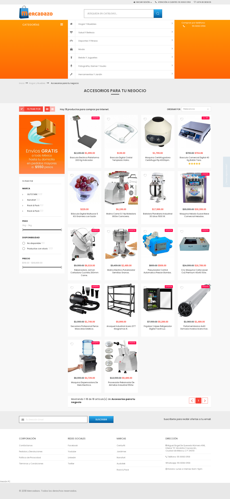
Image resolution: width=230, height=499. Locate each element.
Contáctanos (26, 445)
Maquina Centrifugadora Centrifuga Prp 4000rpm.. (157, 158)
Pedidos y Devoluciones (30, 451)
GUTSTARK (34, 194)
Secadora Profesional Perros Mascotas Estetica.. (84, 327)
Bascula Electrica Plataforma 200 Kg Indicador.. (84, 158)
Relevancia (196, 109)
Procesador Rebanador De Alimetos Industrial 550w (121, 383)
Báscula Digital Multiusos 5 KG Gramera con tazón (84, 215)
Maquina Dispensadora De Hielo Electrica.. (84, 383)
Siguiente (205, 400)
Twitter (71, 463)
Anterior (192, 400)
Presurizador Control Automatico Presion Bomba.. (158, 271)
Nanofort (33, 200)
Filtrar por (34, 109)
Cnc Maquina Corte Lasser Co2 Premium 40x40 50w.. (194, 271)
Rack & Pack (35, 205)
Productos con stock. (40, 248)
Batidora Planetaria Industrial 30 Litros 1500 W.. (157, 215)
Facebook (73, 445)
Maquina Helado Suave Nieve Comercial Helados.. (194, 215)
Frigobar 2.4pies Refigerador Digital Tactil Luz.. (158, 327)
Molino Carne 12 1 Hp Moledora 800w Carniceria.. (121, 215)
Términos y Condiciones (31, 463)
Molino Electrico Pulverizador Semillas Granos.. (121, 271)
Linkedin (72, 457)
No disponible (35, 243)
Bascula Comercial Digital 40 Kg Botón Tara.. (194, 158)
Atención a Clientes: (174, 2)
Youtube (72, 451)
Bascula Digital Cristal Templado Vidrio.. (121, 158)
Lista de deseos (204, 2)
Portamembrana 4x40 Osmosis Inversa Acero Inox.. (194, 327)
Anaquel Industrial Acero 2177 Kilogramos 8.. (121, 327)
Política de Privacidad (30, 457)
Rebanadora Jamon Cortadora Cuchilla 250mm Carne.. (84, 272)
